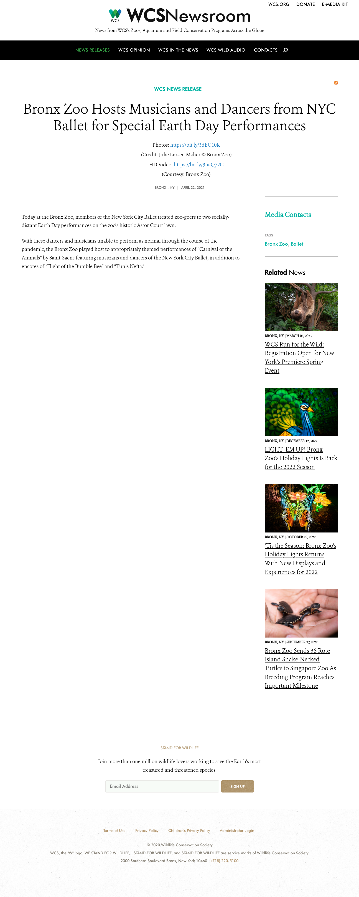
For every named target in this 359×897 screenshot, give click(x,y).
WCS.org (278, 4)
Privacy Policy (147, 830)
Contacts (265, 50)
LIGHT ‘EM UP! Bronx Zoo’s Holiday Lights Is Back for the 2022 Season (301, 458)
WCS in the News (178, 50)
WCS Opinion (135, 50)
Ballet (297, 244)
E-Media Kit (335, 4)
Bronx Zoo (276, 244)
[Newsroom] (179, 17)
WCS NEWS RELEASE (178, 89)
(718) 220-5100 (224, 860)
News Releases (94, 50)
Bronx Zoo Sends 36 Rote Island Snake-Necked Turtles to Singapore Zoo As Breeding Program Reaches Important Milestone (300, 668)
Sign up (237, 786)
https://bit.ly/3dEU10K (195, 145)
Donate (305, 4)
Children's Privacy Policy (189, 830)
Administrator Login (237, 830)
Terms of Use (114, 830)
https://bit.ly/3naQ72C (198, 164)
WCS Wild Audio (226, 50)
